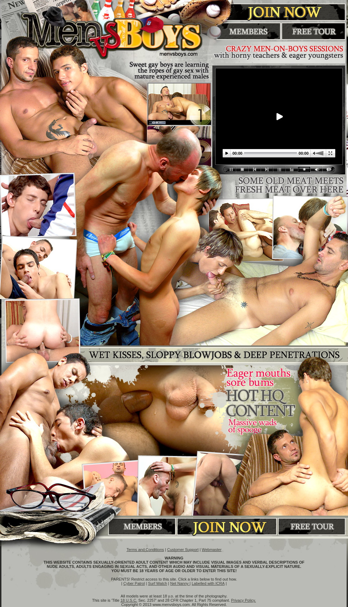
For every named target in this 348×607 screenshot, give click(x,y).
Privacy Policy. (243, 600)
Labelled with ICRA (208, 583)
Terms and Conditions (145, 549)
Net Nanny (179, 583)
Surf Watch (157, 583)
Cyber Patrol (134, 583)
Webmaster (212, 549)
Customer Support (183, 549)
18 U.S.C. (128, 600)
